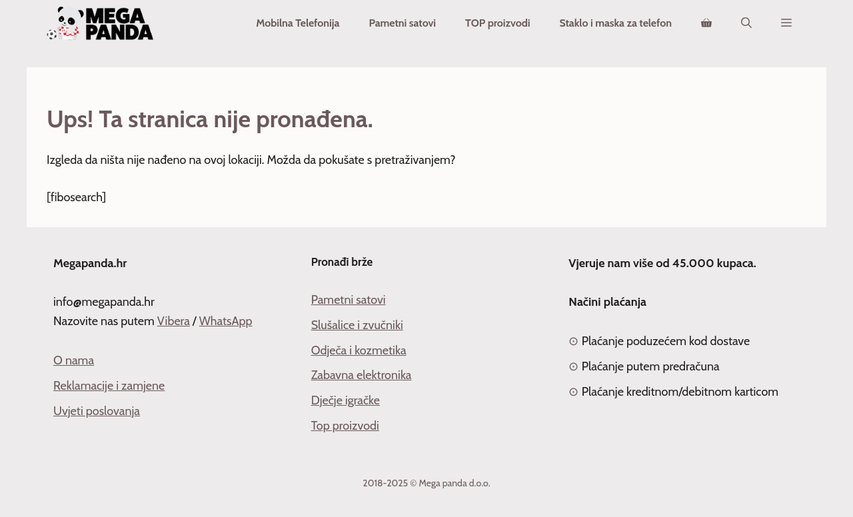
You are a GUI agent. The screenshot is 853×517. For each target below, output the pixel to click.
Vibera (173, 321)
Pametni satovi (402, 23)
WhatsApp (226, 321)
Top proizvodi (345, 425)
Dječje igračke (345, 400)
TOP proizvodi (497, 23)
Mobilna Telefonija (297, 23)
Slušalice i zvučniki (357, 325)
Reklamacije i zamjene (109, 385)
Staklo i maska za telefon (615, 23)
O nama (73, 360)
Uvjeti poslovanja (96, 411)
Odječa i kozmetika (359, 350)
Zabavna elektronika (361, 375)
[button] (786, 23)
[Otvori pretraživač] (746, 23)
